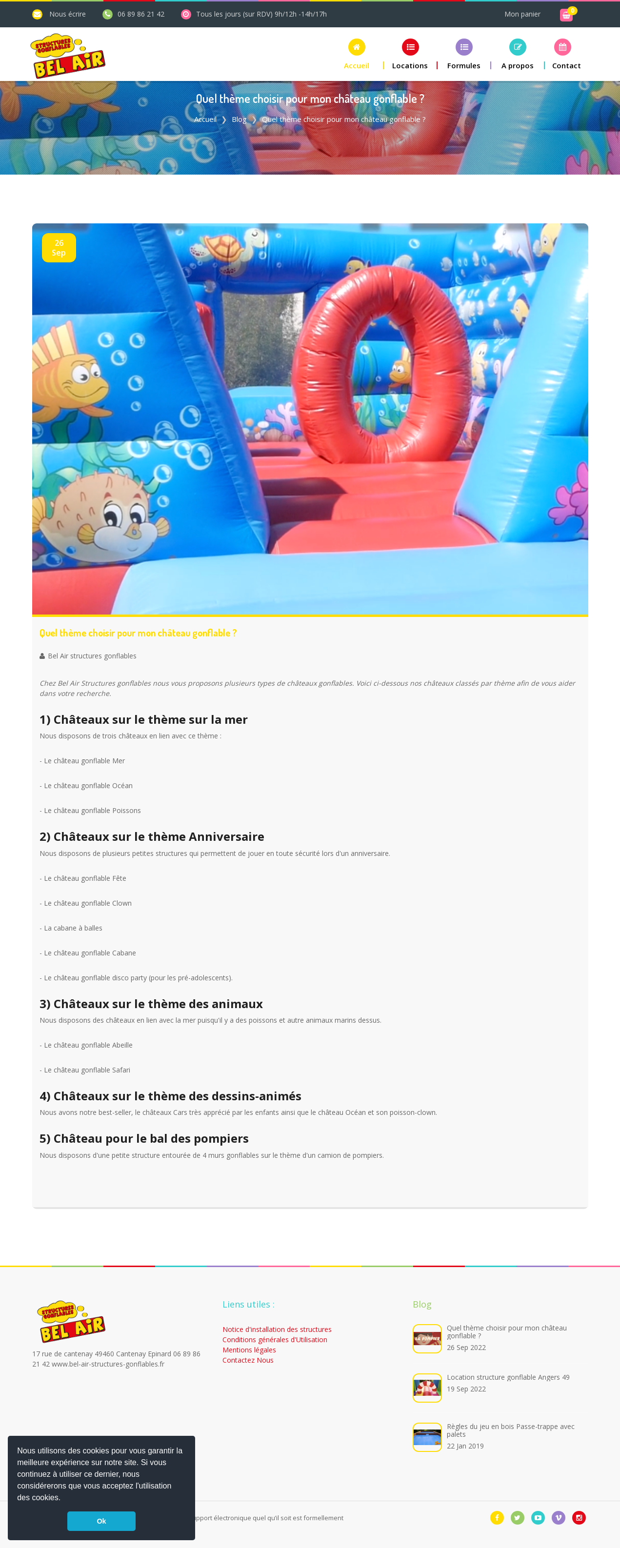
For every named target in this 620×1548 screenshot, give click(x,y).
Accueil (205, 119)
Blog (239, 119)
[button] (64, 1498)
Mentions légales (249, 1349)
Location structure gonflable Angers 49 (508, 1377)
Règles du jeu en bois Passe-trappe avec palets (511, 1430)
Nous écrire (67, 14)
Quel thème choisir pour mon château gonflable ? (507, 1331)
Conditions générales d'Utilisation (274, 1339)
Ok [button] (101, 1521)
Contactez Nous (248, 1360)
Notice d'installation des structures (277, 1329)
